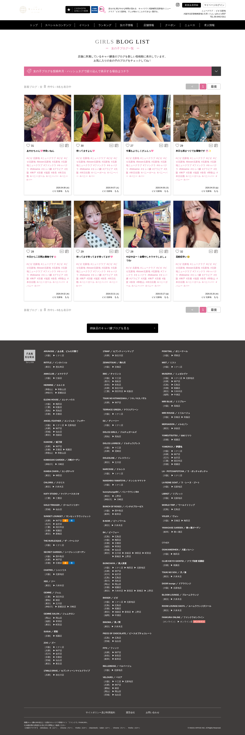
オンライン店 (186, 621)
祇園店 (69, 449)
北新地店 (72, 425)
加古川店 (60, 675)
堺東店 (177, 355)
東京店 (59, 663)
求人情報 (209, 25)
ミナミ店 (60, 355)
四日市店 (60, 527)
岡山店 (59, 618)
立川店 (59, 603)
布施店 (187, 417)
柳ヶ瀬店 (178, 532)
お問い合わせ (152, 712)
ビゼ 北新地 (57, 191)
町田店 (59, 624)
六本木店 (59, 487)
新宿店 (130, 591)
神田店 (59, 475)
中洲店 (118, 615)
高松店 (118, 381)
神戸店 (59, 428)
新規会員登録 (191, 5)
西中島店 (60, 556)
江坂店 (59, 378)
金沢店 (59, 524)
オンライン (199, 621)
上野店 (118, 496)
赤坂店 (128, 553)
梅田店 (59, 404)
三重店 (59, 498)
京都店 (59, 414)
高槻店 (177, 406)
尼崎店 (118, 451)
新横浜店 (62, 393)
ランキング (104, 25)
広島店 (118, 536)
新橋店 (59, 534)
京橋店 (118, 367)
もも (66, 191)
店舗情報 (149, 25)
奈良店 (118, 385)
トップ (34, 25)
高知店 (59, 410)
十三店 (118, 378)
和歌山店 (62, 389)
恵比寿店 (60, 367)
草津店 (59, 621)
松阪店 (59, 407)
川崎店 (61, 464)
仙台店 (59, 432)
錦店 (58, 600)
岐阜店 (118, 514)
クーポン (170, 25)
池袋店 (59, 435)
